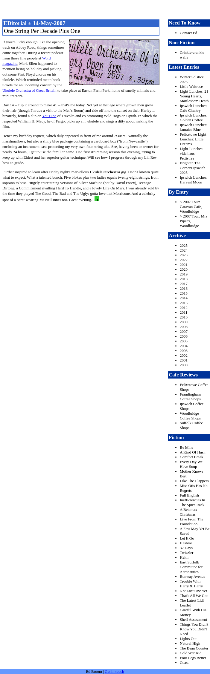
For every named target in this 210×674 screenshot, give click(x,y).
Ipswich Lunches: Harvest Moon (193, 179)
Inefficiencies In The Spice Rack (192, 502)
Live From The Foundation (191, 521)
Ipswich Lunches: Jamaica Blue (193, 127)
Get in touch (114, 671)
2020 (184, 269)
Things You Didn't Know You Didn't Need (194, 629)
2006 (184, 336)
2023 (184, 255)
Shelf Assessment (193, 619)
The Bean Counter (194, 648)
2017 (184, 283)
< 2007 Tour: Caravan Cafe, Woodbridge (191, 207)
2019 (184, 274)
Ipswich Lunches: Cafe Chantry (193, 108)
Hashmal (187, 543)
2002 (184, 355)
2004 (184, 346)
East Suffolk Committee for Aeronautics (191, 567)
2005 (184, 341)
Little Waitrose (191, 86)
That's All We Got (194, 595)
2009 (184, 322)
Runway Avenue (192, 576)
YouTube (49, 116)
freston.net (107, 9)
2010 (184, 317)
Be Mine (186, 447)
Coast (184, 662)
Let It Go (187, 538)
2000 (184, 365)
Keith (184, 557)
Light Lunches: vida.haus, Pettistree (191, 153)
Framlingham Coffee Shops (190, 396)
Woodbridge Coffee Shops (190, 415)
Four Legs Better (193, 657)
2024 (184, 250)
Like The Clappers (194, 481)
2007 (184, 331)
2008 (184, 326)
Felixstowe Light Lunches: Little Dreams (193, 139)
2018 (184, 279)
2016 (184, 288)
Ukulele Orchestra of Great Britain (29, 90)
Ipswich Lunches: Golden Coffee (193, 117)
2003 (184, 350)
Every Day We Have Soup (191, 464)
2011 (184, 312)
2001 (184, 360)
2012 (184, 307)
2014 (184, 298)
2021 (184, 264)
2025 (184, 245)
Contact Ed (188, 32)
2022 (184, 260)
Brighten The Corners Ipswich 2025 (193, 168)
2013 (184, 303)
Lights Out (188, 638)
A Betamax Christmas (188, 512)
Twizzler (186, 552)
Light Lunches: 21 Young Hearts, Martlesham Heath (194, 96)
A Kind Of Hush (193, 452)
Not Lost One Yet (193, 591)
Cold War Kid (190, 653)
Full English (189, 495)
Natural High (190, 643)
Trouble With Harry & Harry (191, 583)
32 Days (186, 548)
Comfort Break (191, 457)
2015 (184, 293)
